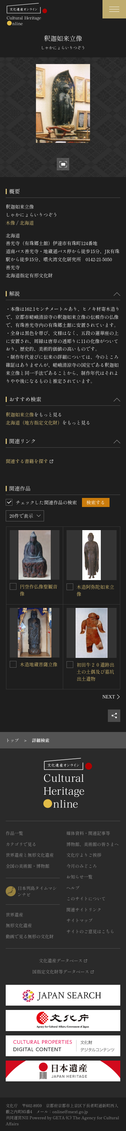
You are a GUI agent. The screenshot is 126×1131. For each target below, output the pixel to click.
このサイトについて (86, 898)
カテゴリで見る (21, 844)
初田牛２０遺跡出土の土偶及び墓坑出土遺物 (95, 671)
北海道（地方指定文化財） (34, 422)
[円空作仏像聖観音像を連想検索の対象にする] (13, 586)
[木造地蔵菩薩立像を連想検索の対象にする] (13, 664)
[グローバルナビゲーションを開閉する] (114, 9)
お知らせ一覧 (80, 876)
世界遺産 (14, 914)
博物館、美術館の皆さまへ (93, 844)
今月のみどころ (82, 866)
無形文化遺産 (19, 925)
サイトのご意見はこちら (91, 931)
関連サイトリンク (84, 909)
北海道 (26, 222)
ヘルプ (73, 888)
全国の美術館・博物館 (27, 866)
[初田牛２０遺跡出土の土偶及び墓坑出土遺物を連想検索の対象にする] (70, 664)
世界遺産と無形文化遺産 (30, 855)
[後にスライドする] (111, 696)
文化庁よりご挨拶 (84, 855)
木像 (10, 222)
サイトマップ (80, 920)
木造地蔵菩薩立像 (38, 664)
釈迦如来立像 (20, 414)
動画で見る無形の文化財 (30, 936)
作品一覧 (14, 833)
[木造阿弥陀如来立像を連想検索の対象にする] (70, 586)
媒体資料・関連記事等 (88, 833)
